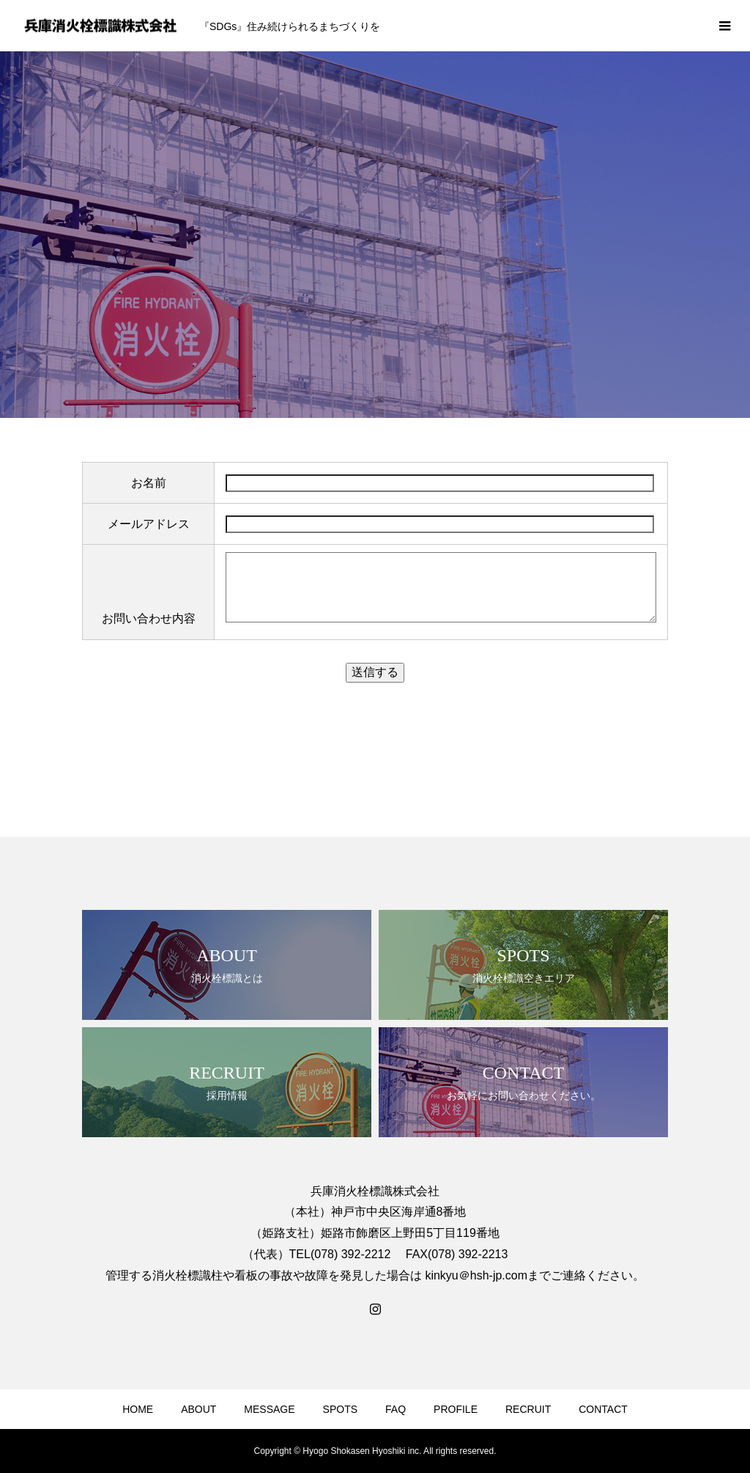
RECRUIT (528, 1409)
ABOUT (198, 1409)
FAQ (395, 1409)
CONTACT (603, 1409)
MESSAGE (269, 1409)
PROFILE (456, 1409)
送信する (375, 672)
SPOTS (340, 1409)
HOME (137, 1409)
